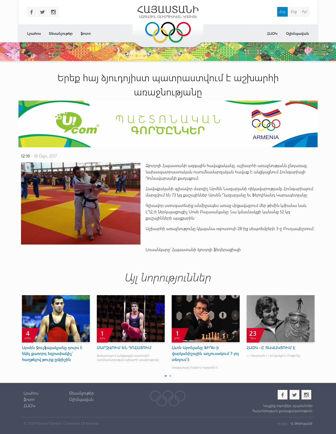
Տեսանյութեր (61, 33)
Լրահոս (34, 33)
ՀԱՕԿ (272, 33)
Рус (304, 11)
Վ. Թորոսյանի (301, 423)
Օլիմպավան (297, 33)
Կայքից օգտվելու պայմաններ (287, 405)
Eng (294, 11)
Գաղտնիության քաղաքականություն (282, 410)
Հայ (282, 11)
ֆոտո (85, 33)
